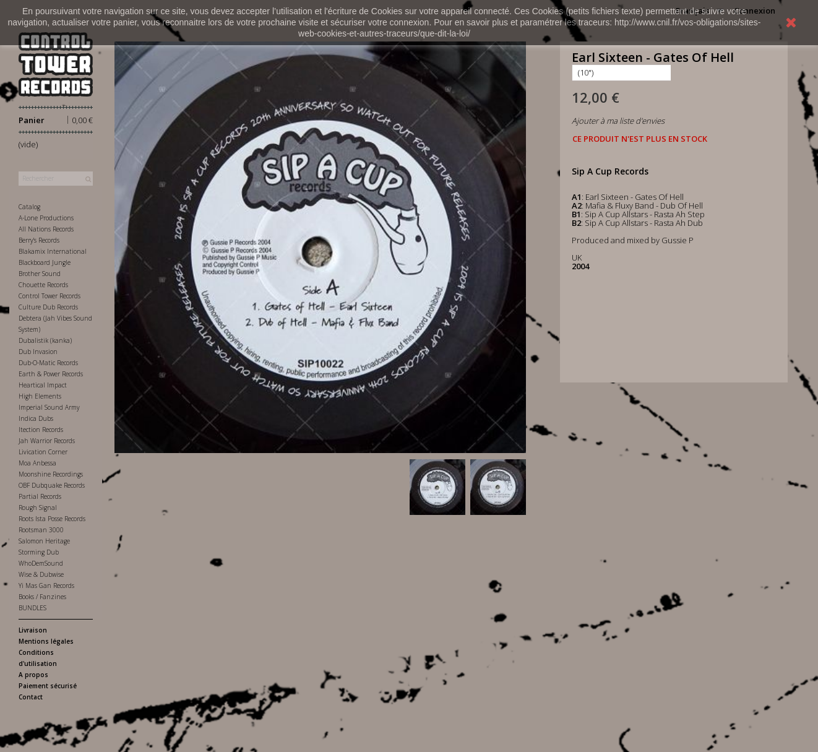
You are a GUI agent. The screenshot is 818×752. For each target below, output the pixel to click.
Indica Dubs (36, 418)
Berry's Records (39, 240)
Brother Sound (40, 273)
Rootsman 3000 (41, 529)
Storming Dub (39, 552)
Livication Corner (43, 451)
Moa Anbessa (37, 463)
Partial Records (40, 496)
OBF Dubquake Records (52, 485)
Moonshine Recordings (51, 474)
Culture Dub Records (48, 307)
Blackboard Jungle (45, 262)
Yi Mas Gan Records (46, 585)
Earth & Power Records (51, 374)
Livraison (33, 630)
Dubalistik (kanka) (45, 340)
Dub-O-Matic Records (48, 362)
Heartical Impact (43, 385)
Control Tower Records (49, 296)
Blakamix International (53, 251)
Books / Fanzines (42, 596)
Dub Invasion (38, 351)
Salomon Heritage (44, 541)
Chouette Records (43, 284)
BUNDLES (32, 607)
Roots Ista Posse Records (52, 518)
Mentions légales (46, 641)
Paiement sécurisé (48, 685)
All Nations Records (46, 229)
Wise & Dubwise (41, 574)
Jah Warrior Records (47, 440)
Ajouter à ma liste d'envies (618, 120)
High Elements (40, 396)
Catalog (29, 206)
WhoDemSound (41, 563)
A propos (33, 674)
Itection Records (41, 429)
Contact (31, 697)
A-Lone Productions (46, 218)
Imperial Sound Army (49, 407)
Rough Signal (38, 507)
